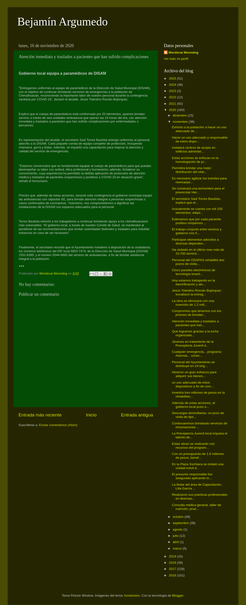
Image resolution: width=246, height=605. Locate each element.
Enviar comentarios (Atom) (58, 425)
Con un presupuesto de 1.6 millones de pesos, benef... (198, 455)
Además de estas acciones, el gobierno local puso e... (193, 405)
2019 (173, 556)
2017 (173, 569)
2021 (173, 103)
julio (176, 536)
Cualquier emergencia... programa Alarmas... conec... (196, 353)
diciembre (180, 115)
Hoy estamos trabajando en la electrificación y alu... (193, 282)
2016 (173, 575)
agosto (178, 529)
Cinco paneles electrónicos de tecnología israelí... (193, 272)
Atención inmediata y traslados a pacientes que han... (195, 323)
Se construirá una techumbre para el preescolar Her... (198, 190)
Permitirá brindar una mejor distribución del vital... (191, 170)
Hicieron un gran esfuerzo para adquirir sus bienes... (194, 374)
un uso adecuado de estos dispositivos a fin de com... (193, 384)
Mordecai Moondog (183, 52)
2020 (173, 110)
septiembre (181, 523)
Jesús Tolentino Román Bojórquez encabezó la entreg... (196, 292)
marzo (178, 548)
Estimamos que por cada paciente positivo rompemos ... (196, 221)
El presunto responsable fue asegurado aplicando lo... (192, 476)
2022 (173, 97)
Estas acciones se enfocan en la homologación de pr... (195, 160)
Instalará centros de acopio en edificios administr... (193, 149)
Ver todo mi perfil (176, 59)
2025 (173, 78)
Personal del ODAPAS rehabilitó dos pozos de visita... (198, 262)
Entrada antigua (137, 414)
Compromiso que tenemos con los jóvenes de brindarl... (196, 313)
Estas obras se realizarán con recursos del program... (193, 445)
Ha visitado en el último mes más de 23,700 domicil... (198, 251)
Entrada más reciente (40, 414)
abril (176, 542)
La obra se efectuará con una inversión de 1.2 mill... (193, 302)
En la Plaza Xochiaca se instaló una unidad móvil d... (198, 466)
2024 (173, 84)
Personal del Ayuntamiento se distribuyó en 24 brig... (193, 364)
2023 (173, 91)
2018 (173, 562)
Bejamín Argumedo (62, 21)
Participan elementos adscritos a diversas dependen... (195, 241)
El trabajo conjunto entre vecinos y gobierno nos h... (196, 231)
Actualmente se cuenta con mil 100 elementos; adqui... (197, 210)
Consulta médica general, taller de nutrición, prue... (196, 507)
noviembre (181, 121)
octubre (178, 517)
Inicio (91, 414)
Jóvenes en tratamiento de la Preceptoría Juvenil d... (193, 343)
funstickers (132, 595)
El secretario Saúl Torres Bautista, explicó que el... (196, 200)
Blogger (177, 595)
